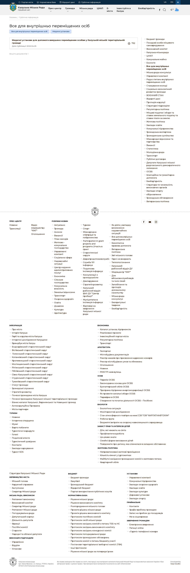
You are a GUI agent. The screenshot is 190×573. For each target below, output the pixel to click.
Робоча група (107, 419)
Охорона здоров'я (64, 299)
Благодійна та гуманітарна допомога (160, 176)
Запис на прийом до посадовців (146, 513)
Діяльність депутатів (22, 520)
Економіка (59, 276)
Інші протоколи (79, 548)
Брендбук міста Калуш (23, 343)
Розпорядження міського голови (88, 506)
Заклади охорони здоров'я (143, 484)
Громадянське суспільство (160, 135)
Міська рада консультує (158, 72)
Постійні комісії (20, 527)
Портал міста (27, 2)
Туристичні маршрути (23, 431)
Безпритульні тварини (119, 303)
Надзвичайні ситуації (61, 262)
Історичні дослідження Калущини (29, 340)
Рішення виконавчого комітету (87, 503)
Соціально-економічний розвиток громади (159, 90)
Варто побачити (20, 427)
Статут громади (20, 385)
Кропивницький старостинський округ (32, 360)
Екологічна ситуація (110, 408)
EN (172, 2)
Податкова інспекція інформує (93, 269)
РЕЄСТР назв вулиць (110, 372)
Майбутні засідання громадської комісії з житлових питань (131, 459)
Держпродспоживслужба (93, 259)
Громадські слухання (23, 388)
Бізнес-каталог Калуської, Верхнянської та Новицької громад (44, 402)
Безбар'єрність (146, 8)
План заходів (61, 239)
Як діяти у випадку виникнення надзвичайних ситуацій (121, 229)
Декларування (90, 281)
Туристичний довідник (24, 441)
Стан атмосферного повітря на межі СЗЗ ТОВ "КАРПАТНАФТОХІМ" (134, 415)
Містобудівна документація (114, 354)
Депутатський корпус (23, 517)
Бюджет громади (155, 39)
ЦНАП (100, 8)
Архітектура (60, 313)
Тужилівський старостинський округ (30, 381)
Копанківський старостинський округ (31, 357)
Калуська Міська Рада (31, 8)
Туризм (87, 225)
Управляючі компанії (157, 76)
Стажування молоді (156, 86)
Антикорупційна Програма (26, 406)
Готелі (15, 434)
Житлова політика (155, 122)
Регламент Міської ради (24, 510)
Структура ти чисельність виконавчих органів (159, 186)
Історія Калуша (19, 333)
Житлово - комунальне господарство (61, 245)
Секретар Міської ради (24, 491)
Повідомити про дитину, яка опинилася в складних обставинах (133, 444)
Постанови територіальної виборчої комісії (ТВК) (96, 544)
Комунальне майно (156, 59)
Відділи (16, 545)
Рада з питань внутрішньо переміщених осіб (160, 80)
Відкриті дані (68, 2)
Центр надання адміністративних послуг (63, 270)
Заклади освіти (154, 125)
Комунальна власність (60, 287)
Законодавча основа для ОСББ (116, 383)
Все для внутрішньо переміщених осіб (29, 31)
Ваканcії (150, 145)
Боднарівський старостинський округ (31, 347)
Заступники (18, 488)
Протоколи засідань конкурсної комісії (91, 530)
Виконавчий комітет (156, 49)
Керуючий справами (22, 484)
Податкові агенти (21, 438)
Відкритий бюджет (80, 488)
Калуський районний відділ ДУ (122, 267)
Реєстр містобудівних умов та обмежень (121, 361)
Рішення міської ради (82, 499)
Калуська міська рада (157, 52)
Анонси (58, 232)
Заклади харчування (22, 448)
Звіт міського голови (122, 255)
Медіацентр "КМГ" (121, 272)
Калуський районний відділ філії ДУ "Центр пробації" (91, 292)
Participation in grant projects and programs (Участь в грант (93, 245)
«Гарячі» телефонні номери (143, 531)
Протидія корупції (155, 102)
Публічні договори (156, 159)
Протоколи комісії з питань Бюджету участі (93, 541)
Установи (17, 549)
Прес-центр (54, 9)
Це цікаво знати (108, 437)
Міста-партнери (20, 409)
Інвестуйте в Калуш (124, 9)
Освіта (57, 302)
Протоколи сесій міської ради (86, 520)
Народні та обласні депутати (27, 534)
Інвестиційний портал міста (114, 336)
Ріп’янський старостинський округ (29, 367)
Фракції (16, 524)
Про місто (17, 329)
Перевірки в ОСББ (109, 397)
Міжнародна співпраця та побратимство (90, 235)
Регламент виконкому (23, 499)
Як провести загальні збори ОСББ (117, 394)
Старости (17, 530)
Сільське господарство (61, 281)
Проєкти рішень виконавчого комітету (90, 513)
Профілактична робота (112, 434)
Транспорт (152, 156)
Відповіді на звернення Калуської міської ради (92, 310)
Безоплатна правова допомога (121, 244)
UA (165, 2)
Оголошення (38, 234)
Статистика (152, 149)
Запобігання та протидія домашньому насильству (119, 288)
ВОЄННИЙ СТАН (154, 95)
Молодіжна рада (155, 152)
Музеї (15, 424)
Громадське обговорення (159, 198)
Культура (58, 309)
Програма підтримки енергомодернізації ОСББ (125, 390)
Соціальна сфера (63, 257)
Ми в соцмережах (138, 517)
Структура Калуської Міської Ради (27, 473)
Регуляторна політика (157, 109)
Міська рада (86, 9)
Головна (13, 17)
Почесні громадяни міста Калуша (29, 395)
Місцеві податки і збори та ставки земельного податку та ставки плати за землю (162, 115)
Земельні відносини (64, 292)
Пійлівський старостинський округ (30, 371)
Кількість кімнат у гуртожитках (115, 455)
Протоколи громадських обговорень (90, 537)
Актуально (59, 225)
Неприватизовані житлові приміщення (120, 452)
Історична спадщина (23, 420)
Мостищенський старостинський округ (32, 364)
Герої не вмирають (121, 259)
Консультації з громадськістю (90, 276)
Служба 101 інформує (88, 263)
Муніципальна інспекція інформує (93, 301)
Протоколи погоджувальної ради (88, 534)
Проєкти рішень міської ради (86, 510)
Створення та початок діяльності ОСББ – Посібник (126, 400)
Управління (18, 542)
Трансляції (15, 228)
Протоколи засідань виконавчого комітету (93, 527)
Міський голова (20, 481)
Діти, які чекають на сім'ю (113, 430)
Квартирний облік (109, 462)
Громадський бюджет (82, 484)
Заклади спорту (154, 191)
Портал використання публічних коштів (91, 491)
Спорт (86, 228)
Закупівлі (75, 481)
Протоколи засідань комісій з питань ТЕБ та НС (95, 524)
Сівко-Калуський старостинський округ (32, 374)
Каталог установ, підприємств (115, 329)
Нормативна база (48, 2)
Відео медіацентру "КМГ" (38, 228)
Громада (70, 9)
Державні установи (139, 495)
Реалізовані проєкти (110, 333)
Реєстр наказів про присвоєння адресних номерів (126, 358)
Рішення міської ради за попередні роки (92, 551)
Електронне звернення (141, 524)
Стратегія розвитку (93, 284)
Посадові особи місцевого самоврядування (160, 44)
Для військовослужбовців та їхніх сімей (122, 278)
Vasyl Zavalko (175, 564)
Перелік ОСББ (107, 380)
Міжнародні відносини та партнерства (159, 140)
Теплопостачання (121, 262)
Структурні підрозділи (158, 106)
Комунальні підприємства (159, 128)
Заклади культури (138, 491)
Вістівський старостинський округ (29, 350)
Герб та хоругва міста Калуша (27, 336)
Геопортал (105, 351)
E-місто (110, 9)
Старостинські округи (90, 254)
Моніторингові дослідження (115, 412)
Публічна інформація (90, 2)
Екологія (150, 63)
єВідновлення (153, 194)
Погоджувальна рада (23, 513)
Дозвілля (59, 306)
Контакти (17, 445)
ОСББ (149, 171)
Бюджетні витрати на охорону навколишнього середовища (131, 422)
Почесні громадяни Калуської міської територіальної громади (44, 399)
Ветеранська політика (157, 201)
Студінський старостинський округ (30, 378)
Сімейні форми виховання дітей (116, 441)
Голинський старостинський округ (30, 354)
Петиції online (136, 528)
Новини (13, 225)
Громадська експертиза (158, 132)
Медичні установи (60, 31)
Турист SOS (17, 452)
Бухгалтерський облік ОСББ (114, 387)
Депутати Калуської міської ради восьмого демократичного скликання (163, 165)
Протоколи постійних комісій (86, 517)
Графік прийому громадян (143, 510)
